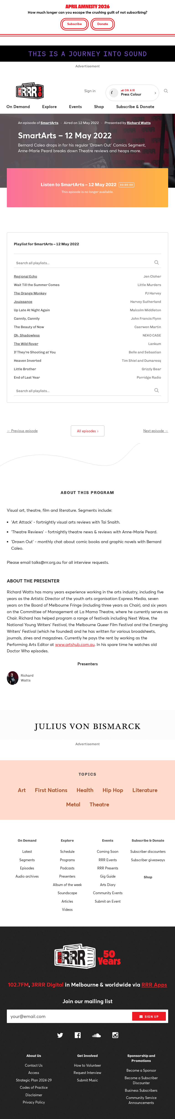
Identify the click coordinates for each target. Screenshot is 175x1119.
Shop (148, 877)
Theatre (99, 804)
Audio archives (27, 876)
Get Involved (87, 1056)
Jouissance (23, 302)
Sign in (89, 90)
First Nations (51, 790)
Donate (102, 24)
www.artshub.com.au (75, 644)
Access (33, 1072)
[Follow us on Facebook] (78, 1035)
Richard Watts (139, 123)
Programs (67, 860)
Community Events (108, 893)
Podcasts (67, 868)
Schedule (67, 851)
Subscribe (74, 24)
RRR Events (108, 860)
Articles (67, 901)
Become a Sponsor (141, 1070)
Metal (73, 804)
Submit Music (87, 1080)
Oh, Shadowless (27, 335)
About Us (33, 1056)
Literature (144, 790)
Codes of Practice (34, 1087)
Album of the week (67, 884)
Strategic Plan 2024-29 (34, 1080)
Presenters (67, 876)
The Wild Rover (26, 344)
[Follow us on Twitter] (60, 1036)
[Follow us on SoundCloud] (96, 1035)
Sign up (148, 1017)
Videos (67, 909)
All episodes (87, 431)
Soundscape (67, 893)
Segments (27, 860)
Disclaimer (34, 1095)
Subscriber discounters (148, 851)
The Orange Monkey (30, 293)
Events (107, 840)
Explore (67, 840)
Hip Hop (113, 790)
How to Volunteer (87, 1065)
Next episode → (155, 430)
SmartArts (49, 123)
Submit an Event (108, 901)
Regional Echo (25, 276)
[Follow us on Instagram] (115, 1035)
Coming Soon (107, 851)
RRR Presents (107, 868)
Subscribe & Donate (148, 840)
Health (85, 790)
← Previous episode (22, 430)
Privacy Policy (34, 1102)
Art (22, 790)
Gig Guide (108, 876)
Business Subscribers (141, 1090)
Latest (27, 851)
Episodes (27, 868)
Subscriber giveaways (148, 860)
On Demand (27, 840)
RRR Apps (154, 984)
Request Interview (87, 1072)
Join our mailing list (87, 1001)
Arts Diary (108, 884)
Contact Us (34, 1065)
